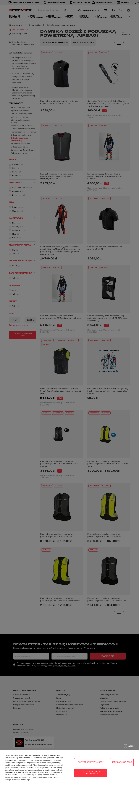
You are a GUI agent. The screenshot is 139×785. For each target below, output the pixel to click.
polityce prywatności (24, 765)
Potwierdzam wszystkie (91, 773)
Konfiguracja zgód (121, 762)
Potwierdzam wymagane (91, 762)
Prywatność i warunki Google (51, 767)
